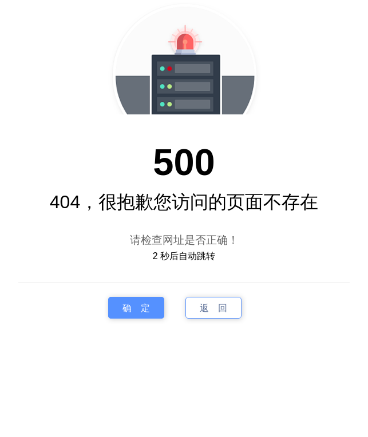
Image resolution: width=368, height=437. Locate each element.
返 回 (213, 308)
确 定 (136, 308)
